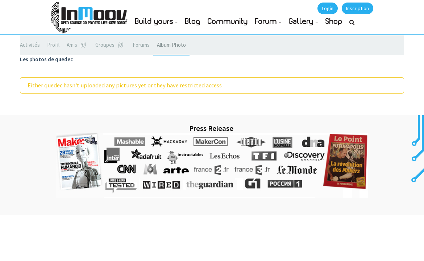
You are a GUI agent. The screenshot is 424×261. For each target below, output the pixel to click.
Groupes (110, 45)
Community (228, 21)
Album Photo (171, 44)
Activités (30, 44)
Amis (77, 45)
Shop (333, 21)
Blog (192, 21)
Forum (266, 21)
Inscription (357, 8)
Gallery (301, 21)
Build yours (154, 21)
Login (327, 8)
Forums (141, 44)
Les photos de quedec (46, 59)
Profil (53, 44)
